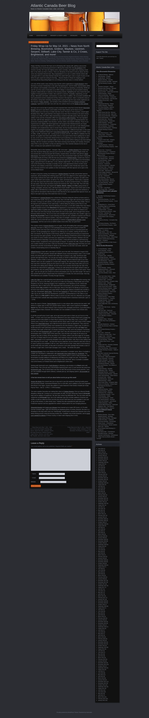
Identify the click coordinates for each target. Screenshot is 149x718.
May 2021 (100, 510)
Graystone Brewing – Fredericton (106, 121)
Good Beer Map (41, 35)
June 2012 (100, 692)
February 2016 (101, 618)
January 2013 (101, 680)
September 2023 (102, 462)
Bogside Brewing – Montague (105, 416)
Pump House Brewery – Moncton (106, 165)
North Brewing (52, 59)
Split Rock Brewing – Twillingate (106, 235)
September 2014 (102, 647)
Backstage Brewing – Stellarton (106, 257)
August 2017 (101, 587)
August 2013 (101, 669)
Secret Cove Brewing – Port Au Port (107, 233)
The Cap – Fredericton (103, 175)
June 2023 (100, 467)
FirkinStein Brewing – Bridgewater (106, 284)
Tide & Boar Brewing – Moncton (106, 179)
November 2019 (102, 541)
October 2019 (101, 543)
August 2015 (101, 628)
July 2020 (100, 527)
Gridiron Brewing (84, 57)
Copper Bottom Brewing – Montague (107, 418)
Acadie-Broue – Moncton (104, 78)
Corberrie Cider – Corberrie (105, 279)
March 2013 (101, 678)
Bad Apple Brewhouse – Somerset (106, 259)
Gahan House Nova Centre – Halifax (107, 286)
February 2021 (101, 515)
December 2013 (102, 662)
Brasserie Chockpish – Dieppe (105, 86)
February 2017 (101, 597)
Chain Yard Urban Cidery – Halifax (106, 276)
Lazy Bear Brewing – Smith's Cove (107, 312)
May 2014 (100, 654)
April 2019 (100, 553)
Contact (100, 35)
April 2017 (100, 594)
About (92, 35)
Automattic (89, 712)
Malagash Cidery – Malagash (105, 319)
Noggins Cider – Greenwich (105, 336)
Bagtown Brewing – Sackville (105, 79)
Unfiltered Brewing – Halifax (105, 403)
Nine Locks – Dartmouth (104, 332)
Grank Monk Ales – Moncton (105, 119)
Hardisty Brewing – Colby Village (106, 296)
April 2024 (100, 450)
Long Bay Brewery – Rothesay (105, 145)
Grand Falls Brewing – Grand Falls (107, 117)
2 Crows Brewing (53, 57)
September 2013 (102, 668)
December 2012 (102, 681)
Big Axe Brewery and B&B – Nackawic (107, 81)
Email (33, 478)
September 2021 (102, 503)
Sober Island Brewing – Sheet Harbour (108, 375)
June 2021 (100, 508)
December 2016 (102, 601)
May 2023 (100, 469)
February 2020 (101, 536)
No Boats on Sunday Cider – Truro (106, 334)
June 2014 (100, 652)
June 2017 (100, 590)
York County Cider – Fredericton (106, 189)
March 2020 (101, 534)
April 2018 (100, 573)
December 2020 (102, 519)
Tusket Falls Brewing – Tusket (105, 397)
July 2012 (100, 690)
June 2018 (100, 570)
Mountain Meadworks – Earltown (106, 324)
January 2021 (101, 517)
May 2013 (100, 674)
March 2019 (101, 555)
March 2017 (101, 596)
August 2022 (101, 484)
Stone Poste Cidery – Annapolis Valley (107, 382)
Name (33, 474)
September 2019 (102, 544)
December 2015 (102, 621)
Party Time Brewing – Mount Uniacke (107, 348)
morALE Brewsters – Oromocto (106, 157)
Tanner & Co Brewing (40, 61)
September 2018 (102, 565)
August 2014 (101, 649)
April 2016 (100, 614)
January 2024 (101, 455)
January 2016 (101, 620)
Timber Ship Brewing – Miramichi (106, 181)
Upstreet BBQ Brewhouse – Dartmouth (108, 404)
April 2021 (100, 512)
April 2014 (100, 656)
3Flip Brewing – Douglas (104, 76)
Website (33, 482)
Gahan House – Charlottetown (105, 423)
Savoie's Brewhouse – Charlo (105, 169)
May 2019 (100, 551)
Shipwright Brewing (70, 59)
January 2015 (101, 640)
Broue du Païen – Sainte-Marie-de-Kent (108, 91)
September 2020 (102, 524)
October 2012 (101, 685)
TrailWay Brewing (50, 61)
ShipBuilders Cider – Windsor (105, 370)
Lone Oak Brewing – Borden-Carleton (107, 425)
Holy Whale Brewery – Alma (105, 133)
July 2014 (100, 650)
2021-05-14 (45, 42)
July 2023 (100, 465)
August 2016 (101, 608)
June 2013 (100, 673)
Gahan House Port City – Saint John (107, 114)
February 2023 (101, 474)
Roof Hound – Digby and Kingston (106, 356)
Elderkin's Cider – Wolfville (104, 283)
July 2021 (100, 507)
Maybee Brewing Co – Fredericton (106, 151)
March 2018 (101, 575)
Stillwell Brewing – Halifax (104, 380)
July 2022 (100, 486)
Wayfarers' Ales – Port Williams (106, 406)
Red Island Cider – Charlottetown (106, 431)
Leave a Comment (83, 61)
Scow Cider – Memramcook (105, 170)
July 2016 (100, 609)
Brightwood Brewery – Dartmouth (106, 269)
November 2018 (102, 561)
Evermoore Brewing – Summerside (107, 421)
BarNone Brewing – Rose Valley (106, 414)
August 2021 (101, 505)
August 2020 (101, 525)
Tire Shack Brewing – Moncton (106, 182)
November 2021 (102, 500)
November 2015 (102, 623)
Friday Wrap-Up (40, 57)
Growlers (73, 35)
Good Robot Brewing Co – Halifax (106, 290)
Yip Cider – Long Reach (104, 187)
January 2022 (101, 496)
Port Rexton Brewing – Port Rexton (107, 223)
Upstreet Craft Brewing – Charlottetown (108, 435)
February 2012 (101, 698)
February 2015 (101, 638)
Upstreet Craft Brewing (72, 61)
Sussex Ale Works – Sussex (105, 174)
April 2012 (100, 695)
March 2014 (101, 657)
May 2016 (100, 613)
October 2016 (101, 604)
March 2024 (101, 452)
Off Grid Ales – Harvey (103, 162)
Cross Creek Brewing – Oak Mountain (107, 98)
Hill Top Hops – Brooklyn (104, 302)
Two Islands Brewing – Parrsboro (106, 399)
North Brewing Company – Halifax (106, 337)
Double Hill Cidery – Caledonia (106, 419)
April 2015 (100, 635)
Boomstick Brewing (63, 57)
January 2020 (101, 537)
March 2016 (101, 616)
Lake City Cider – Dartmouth (105, 310)
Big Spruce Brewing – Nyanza (105, 262)
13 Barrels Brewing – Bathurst (105, 74)
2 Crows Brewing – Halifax (104, 248)
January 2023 (101, 476)
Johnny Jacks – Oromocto (104, 134)
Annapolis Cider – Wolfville (105, 255)
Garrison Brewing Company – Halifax (107, 288)
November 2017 (102, 582)
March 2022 (101, 493)
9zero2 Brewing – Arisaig (104, 250)
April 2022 (100, 491)
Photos (83, 35)
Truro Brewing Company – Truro (106, 394)
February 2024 (101, 453)
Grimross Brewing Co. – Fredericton (107, 124)
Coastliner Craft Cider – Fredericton (107, 97)
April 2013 (100, 676)
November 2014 (102, 644)
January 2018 (101, 578)
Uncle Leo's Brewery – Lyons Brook (107, 401)
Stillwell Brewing (80, 59)
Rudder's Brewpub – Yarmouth (106, 360)
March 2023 (101, 472)
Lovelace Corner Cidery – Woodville (107, 314)
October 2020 (101, 522)
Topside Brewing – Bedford (105, 391)
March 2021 (101, 513)
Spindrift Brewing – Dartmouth (105, 379)
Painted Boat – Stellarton (104, 346)
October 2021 (101, 501)
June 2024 (100, 448)
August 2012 (101, 688)
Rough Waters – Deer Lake (105, 232)
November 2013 (102, 664)
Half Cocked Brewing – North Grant (107, 291)
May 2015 (100, 633)
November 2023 (102, 459)
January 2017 (101, 599)
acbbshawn (37, 42)
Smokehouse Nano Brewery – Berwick (108, 373)
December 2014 (102, 642)
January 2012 (101, 700)
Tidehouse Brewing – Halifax (105, 389)
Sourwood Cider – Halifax (104, 377)
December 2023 (102, 457)
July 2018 (100, 568)
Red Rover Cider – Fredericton (106, 167)
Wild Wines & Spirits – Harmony (106, 408)
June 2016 (100, 611)
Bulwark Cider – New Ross (105, 271)
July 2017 (100, 589)
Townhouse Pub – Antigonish (105, 392)
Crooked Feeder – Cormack (105, 209)
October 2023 (101, 460)
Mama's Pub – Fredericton (104, 150)
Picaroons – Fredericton (104, 163)
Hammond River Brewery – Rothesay (107, 127)
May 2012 (100, 693)
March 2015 (101, 637)
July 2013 (100, 671)
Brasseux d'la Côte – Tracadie (105, 90)
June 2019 (100, 549)
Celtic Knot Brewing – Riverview (106, 95)
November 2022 (102, 479)
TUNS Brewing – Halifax (104, 396)
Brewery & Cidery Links (58, 35)
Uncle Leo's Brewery (61, 61)
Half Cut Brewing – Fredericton (106, 126)
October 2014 (101, 645)
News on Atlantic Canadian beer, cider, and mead (47, 9)
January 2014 (101, 661)
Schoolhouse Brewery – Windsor (106, 363)
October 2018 (101, 563)
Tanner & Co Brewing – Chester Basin (107, 384)
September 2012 (102, 686)
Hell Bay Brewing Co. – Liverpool (106, 298)
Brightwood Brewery (74, 57)
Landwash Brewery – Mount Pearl (106, 214)
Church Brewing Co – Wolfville (105, 278)
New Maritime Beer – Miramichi (106, 158)
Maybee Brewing (43, 59)
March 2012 (101, 697)
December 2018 (102, 560)
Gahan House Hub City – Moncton (106, 112)
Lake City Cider (35, 59)
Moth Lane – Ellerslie (103, 426)
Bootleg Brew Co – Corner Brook (106, 204)
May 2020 (100, 531)
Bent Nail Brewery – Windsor (105, 260)
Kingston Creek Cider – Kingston (106, 139)
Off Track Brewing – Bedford (105, 339)
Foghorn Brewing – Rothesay (105, 105)
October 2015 (101, 625)
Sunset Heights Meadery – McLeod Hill (108, 172)
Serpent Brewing (60, 59)
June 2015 (100, 632)
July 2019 (100, 548)
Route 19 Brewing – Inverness (105, 358)
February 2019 (101, 556)
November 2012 (102, 683)
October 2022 (101, 481)
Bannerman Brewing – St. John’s (106, 199)
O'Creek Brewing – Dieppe (105, 160)
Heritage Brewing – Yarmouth (105, 300)
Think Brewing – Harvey (104, 177)
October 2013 (101, 666)
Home (31, 35)
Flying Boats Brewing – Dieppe (106, 103)
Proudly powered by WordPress (65, 712)
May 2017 (100, 592)
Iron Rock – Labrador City (104, 213)
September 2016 (102, 606)
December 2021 (102, 498)
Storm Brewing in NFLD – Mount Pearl (107, 237)
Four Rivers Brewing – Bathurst (106, 107)
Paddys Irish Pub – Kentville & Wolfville (108, 344)
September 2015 (102, 626)
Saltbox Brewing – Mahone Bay (106, 361)
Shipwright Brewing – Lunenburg (106, 372)
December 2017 (102, 580)
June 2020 (100, 529)
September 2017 (102, 585)
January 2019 (101, 558)
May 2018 (100, 572)
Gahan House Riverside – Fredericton (107, 115)
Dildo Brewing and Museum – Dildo (107, 211)
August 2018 (101, 566)
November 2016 (102, 602)
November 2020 (102, 520)
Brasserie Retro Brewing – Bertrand (107, 88)
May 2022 (100, 489)
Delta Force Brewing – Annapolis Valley (108, 281)
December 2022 (102, 477)
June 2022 (100, 488)
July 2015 (100, 630)
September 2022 (102, 483)
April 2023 (100, 471)
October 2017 (101, 584)
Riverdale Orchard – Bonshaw (105, 433)
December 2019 (102, 539)
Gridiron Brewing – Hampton (105, 122)
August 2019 (101, 546)
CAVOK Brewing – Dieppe (104, 93)
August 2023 (101, 464)
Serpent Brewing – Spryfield (105, 368)
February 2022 (101, 495)
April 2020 (100, 532)
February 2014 (101, 659)
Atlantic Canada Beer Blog (53, 5)
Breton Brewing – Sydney (104, 267)
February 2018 (101, 577)
